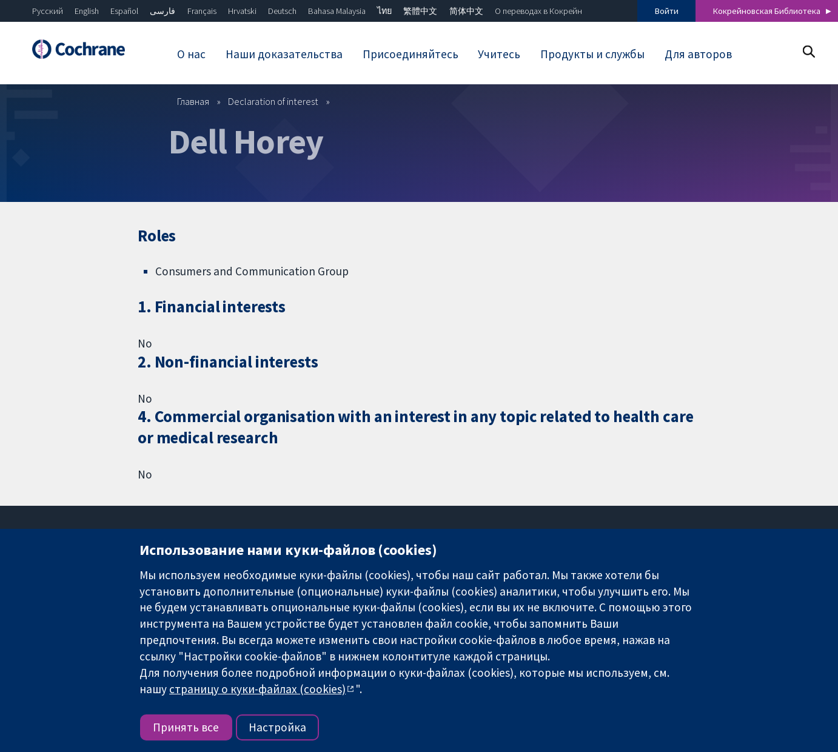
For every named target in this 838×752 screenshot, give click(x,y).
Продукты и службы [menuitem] (592, 54)
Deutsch (282, 10)
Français (201, 10)
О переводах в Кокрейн (538, 10)
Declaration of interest (273, 101)
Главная (193, 101)
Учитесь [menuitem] (499, 54)
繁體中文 (420, 10)
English (87, 10)
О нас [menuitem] (191, 54)
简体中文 (466, 10)
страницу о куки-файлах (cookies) (257, 689)
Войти (667, 10)
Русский (47, 10)
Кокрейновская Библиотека (766, 10)
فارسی (162, 10)
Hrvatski (242, 10)
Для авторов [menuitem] (698, 54)
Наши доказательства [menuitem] (284, 54)
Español (124, 10)
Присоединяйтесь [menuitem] (410, 54)
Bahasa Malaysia (337, 10)
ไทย (384, 10)
